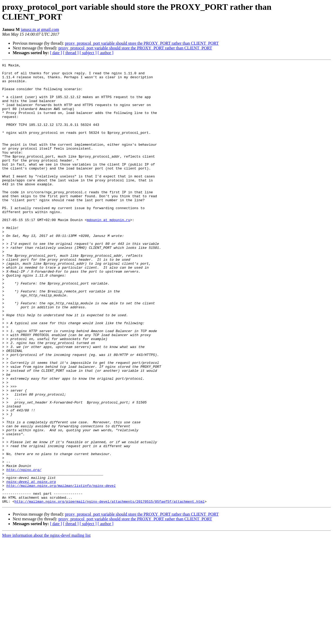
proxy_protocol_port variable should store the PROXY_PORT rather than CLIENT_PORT (142, 43)
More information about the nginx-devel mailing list (46, 623)
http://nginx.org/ (24, 551)
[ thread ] (71, 53)
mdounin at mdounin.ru (108, 251)
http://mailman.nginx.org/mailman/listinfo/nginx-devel (61, 570)
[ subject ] (88, 53)
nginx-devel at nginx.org (31, 565)
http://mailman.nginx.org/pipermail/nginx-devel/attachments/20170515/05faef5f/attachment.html (110, 589)
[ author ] (106, 53)
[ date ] (56, 53)
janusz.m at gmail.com (40, 29)
